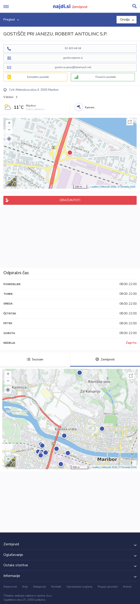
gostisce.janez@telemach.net (73, 67)
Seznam (35, 359)
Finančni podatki (105, 77)
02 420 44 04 (73, 48)
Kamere (89, 107)
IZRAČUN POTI (70, 200)
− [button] (9, 130)
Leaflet (94, 186)
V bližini (8, 97)
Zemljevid (104, 359)
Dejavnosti (10, 586)
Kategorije (39, 586)
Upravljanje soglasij (79, 586)
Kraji (25, 586)
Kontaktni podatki (38, 77)
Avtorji (127, 586)
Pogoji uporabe (108, 586)
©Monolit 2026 (108, 186)
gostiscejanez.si (73, 58)
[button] (9, 138)
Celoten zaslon (129, 121)
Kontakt (56, 586)
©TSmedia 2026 (126, 186)
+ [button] (9, 123)
